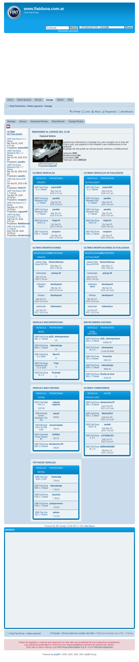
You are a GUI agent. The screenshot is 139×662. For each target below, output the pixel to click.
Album (97, 111)
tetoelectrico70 (25, 235)
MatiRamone (24, 223)
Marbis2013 (107, 413)
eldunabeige (56, 345)
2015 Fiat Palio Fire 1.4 (41, 403)
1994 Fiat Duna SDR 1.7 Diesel (41, 346)
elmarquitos (107, 347)
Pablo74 (22, 188)
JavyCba (56, 495)
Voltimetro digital (41, 285)
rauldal (107, 424)
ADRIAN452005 (107, 447)
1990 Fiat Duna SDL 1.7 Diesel (92, 414)
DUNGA (56, 434)
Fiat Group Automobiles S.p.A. (72, 647)
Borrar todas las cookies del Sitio (78, 633)
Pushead (56, 373)
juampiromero (56, 503)
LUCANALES (107, 435)
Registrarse (110, 111)
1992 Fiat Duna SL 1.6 (92, 448)
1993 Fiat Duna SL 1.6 (92, 348)
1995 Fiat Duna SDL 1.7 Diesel (92, 375)
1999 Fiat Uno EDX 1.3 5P (41, 478)
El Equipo (55, 633)
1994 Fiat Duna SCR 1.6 (41, 221)
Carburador (41, 273)
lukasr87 (53, 166)
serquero (22, 200)
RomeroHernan (56, 262)
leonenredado (56, 425)
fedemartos (56, 306)
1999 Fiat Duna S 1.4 (47, 164)
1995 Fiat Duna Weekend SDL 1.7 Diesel (15, 153)
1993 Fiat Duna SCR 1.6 (92, 425)
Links (87, 111)
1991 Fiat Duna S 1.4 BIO (41, 355)
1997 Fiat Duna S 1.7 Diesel (41, 188)
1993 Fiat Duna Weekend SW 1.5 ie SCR (41, 365)
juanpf (56, 413)
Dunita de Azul (107, 374)
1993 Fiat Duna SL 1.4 (41, 374)
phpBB (57, 654)
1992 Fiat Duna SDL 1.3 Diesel (41, 445)
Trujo (56, 363)
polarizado (41, 306)
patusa (56, 512)
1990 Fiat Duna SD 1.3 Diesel (92, 357)
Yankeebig (56, 477)
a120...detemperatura (59, 337)
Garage (48, 106)
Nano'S (56, 354)
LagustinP (23, 212)
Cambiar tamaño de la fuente (130, 105)
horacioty (107, 356)
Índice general (35, 106)
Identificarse (127, 111)
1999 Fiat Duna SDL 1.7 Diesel (41, 338)
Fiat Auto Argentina (103, 647)
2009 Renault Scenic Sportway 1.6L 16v (41, 416)
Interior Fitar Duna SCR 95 (41, 263)
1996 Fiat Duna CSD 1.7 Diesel (41, 496)
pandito (21, 162)
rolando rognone (56, 403)
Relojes (41, 295)
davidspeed (56, 284)
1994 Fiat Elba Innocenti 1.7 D (14, 216)
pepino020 (23, 148)
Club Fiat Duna (17, 106)
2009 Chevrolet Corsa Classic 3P (41, 436)
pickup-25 (56, 273)
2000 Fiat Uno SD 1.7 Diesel (41, 513)
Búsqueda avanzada (68, 31)
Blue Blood (89, 526)
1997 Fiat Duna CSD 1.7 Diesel (41, 233)
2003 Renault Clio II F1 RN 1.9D (41, 427)
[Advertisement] (69, 65)
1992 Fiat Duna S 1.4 (92, 436)
